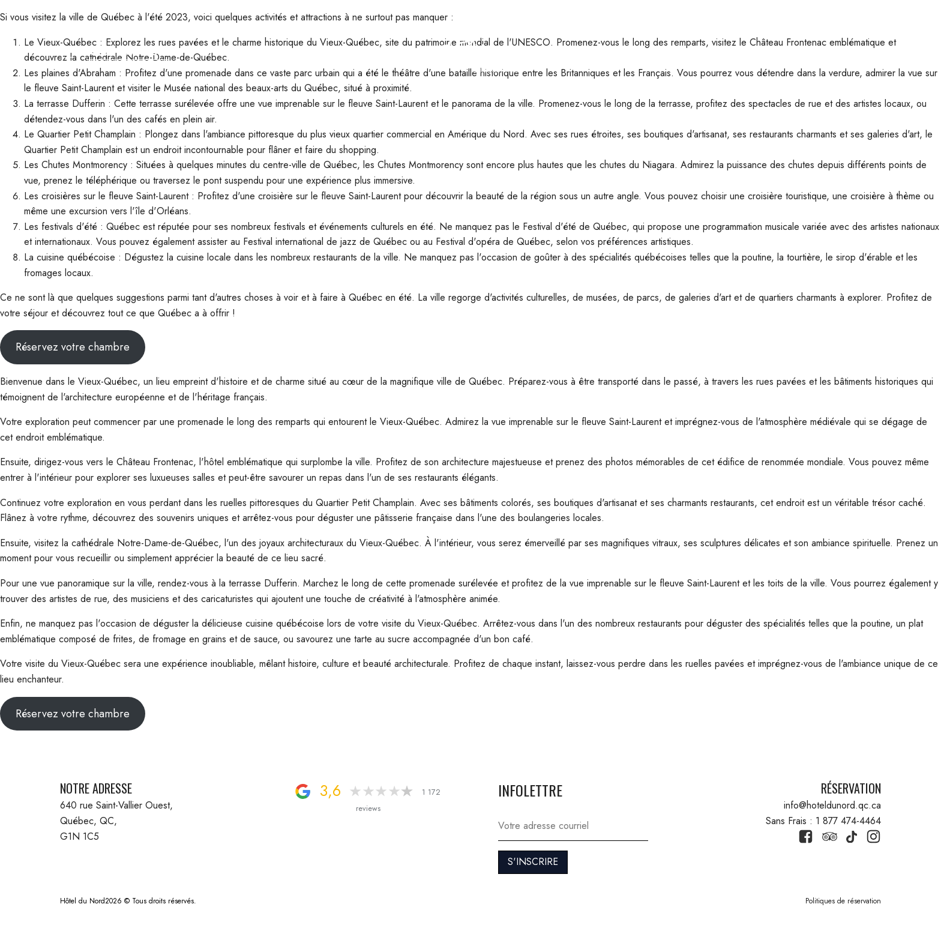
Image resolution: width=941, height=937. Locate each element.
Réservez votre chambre (73, 347)
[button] (67, 51)
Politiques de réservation (843, 901)
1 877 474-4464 (838, 51)
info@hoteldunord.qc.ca (832, 805)
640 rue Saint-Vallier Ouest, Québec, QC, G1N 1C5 (118, 820)
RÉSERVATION (127, 51)
